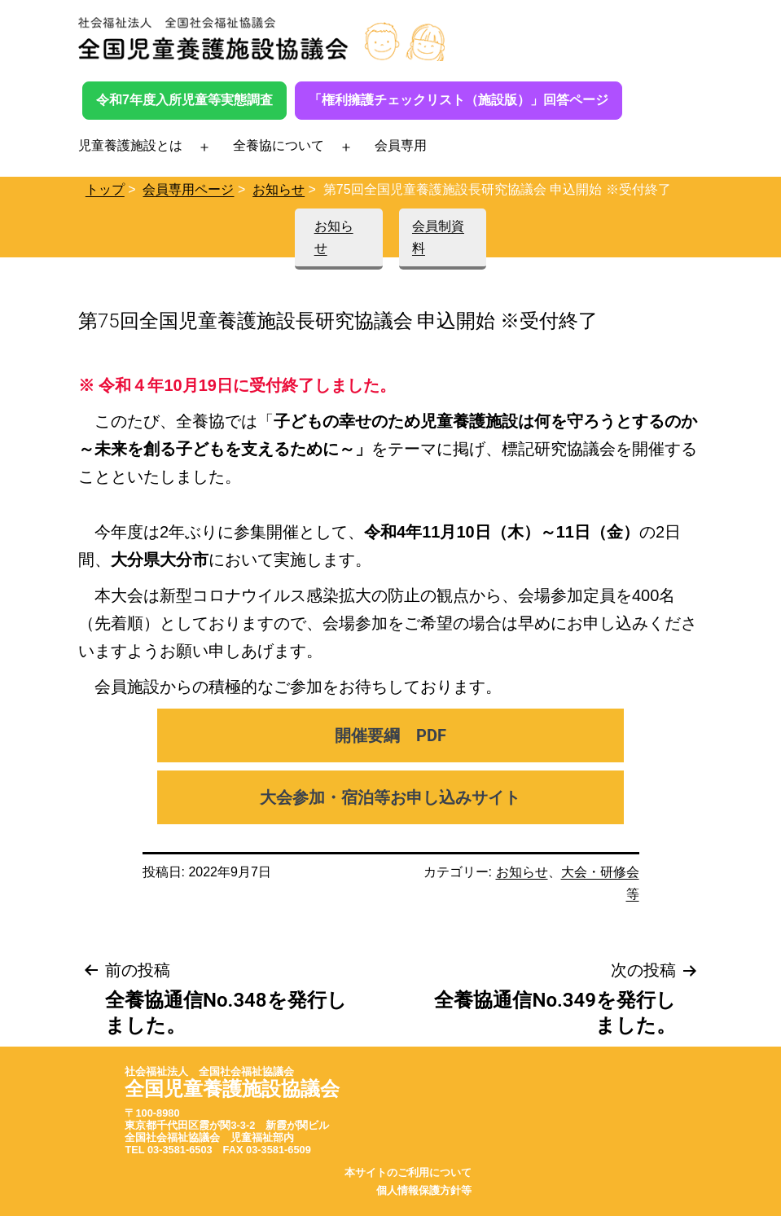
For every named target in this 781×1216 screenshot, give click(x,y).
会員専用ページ (188, 189)
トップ (105, 189)
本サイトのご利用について (408, 1172)
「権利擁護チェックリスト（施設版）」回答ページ (458, 100)
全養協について (278, 145)
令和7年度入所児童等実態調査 (184, 100)
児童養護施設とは (130, 145)
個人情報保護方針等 (424, 1190)
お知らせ (278, 189)
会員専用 (401, 145)
